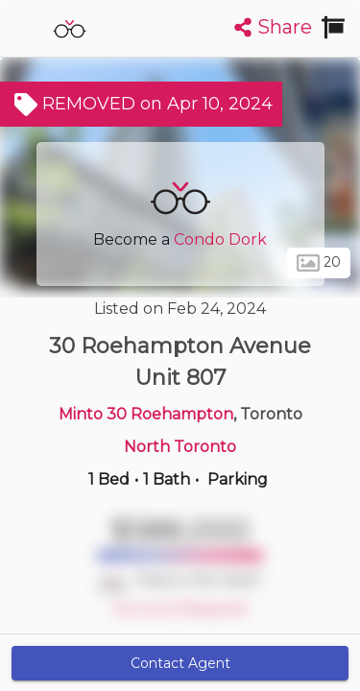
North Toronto (180, 447)
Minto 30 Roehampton (146, 414)
